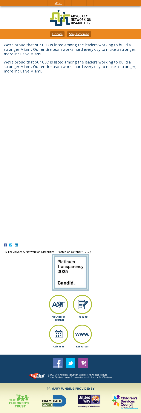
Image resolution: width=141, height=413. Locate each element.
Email (76, 3)
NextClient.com (105, 377)
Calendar (58, 346)
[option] (19, 401)
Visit (83, 3)
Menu (58, 3)
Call (68, 3)
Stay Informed (79, 34)
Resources (82, 346)
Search (90, 3)
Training (82, 316)
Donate (57, 34)
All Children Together (58, 318)
